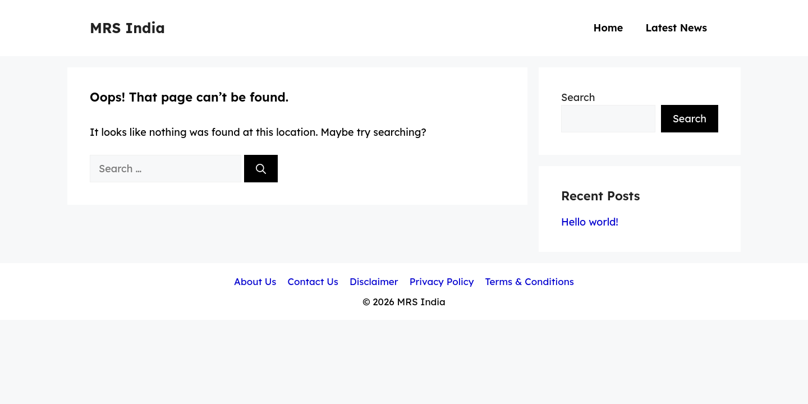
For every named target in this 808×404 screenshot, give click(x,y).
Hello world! (589, 221)
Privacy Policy (442, 281)
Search (578, 97)
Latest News (676, 27)
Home (608, 27)
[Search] (261, 168)
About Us (255, 281)
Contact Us (312, 281)
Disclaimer (374, 281)
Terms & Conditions (529, 281)
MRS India (127, 27)
